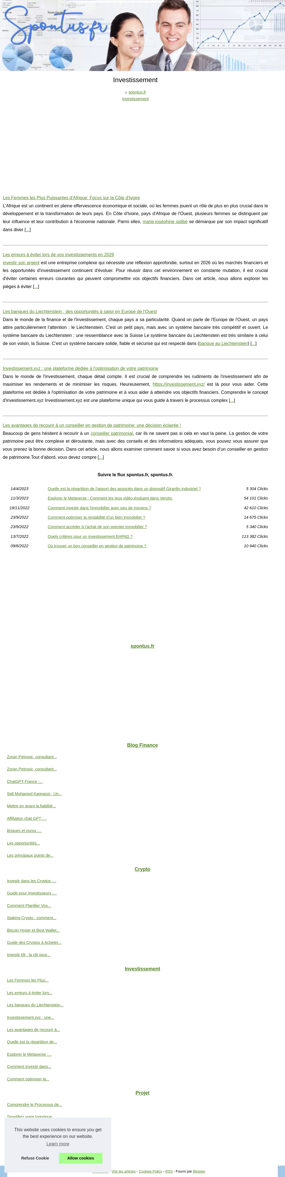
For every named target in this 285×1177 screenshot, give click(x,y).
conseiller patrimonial (112, 433)
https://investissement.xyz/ (179, 384)
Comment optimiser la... (28, 1079)
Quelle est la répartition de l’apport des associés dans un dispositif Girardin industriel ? (124, 489)
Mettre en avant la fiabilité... (31, 806)
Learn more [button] (57, 1143)
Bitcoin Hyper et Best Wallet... (33, 930)
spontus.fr (137, 92)
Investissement (135, 99)
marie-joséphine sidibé (165, 221)
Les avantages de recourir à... (33, 1029)
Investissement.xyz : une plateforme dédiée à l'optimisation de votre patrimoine (80, 368)
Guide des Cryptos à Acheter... (34, 942)
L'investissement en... (26, 1153)
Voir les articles (124, 1171)
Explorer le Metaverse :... (29, 1054)
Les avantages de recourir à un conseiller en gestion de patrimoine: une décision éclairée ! (92, 425)
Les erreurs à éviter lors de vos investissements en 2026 (58, 254)
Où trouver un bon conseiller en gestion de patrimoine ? (97, 546)
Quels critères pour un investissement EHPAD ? (90, 536)
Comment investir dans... (29, 1066)
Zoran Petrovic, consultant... (32, 757)
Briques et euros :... (24, 830)
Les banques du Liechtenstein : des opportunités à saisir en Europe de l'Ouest (80, 311)
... (28, 229)
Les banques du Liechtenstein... (35, 1005)
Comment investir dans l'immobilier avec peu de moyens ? (99, 508)
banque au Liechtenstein (223, 343)
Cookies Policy (150, 1171)
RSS (169, 1171)
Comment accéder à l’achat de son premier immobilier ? (97, 527)
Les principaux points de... (30, 855)
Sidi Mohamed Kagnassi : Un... (34, 794)
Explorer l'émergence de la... (32, 1141)
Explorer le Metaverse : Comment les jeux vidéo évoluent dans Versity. (110, 498)
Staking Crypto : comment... (31, 918)
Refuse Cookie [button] (35, 1158)
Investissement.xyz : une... (30, 1017)
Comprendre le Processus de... (34, 1104)
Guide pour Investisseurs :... (32, 893)
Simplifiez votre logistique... (31, 1117)
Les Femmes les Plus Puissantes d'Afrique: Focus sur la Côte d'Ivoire (71, 197)
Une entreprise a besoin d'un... (34, 1129)
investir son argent (21, 262)
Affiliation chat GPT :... (27, 818)
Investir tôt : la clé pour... (28, 954)
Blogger (199, 1171)
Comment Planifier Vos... (29, 905)
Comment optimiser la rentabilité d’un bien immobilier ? (96, 517)
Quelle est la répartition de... (32, 1042)
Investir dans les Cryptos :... (31, 881)
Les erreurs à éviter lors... (29, 993)
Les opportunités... (23, 843)
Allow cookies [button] (80, 1158)
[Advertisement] (135, 144)
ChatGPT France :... (25, 781)
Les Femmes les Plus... (28, 980)
